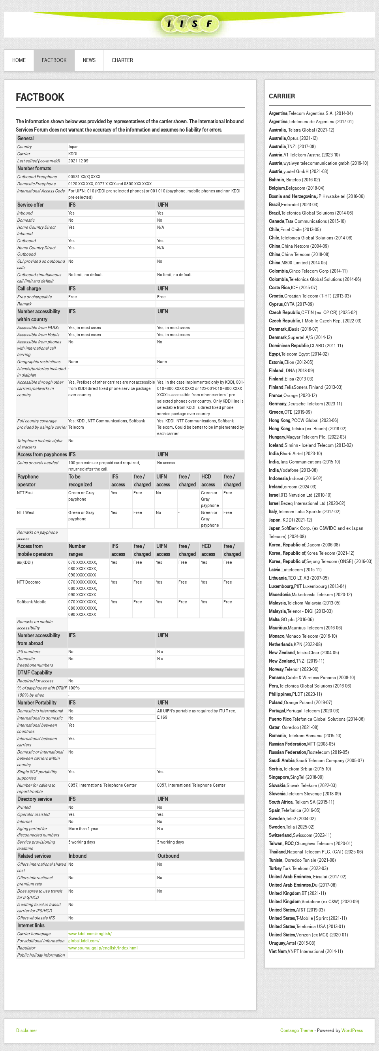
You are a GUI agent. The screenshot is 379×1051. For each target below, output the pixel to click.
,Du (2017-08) (303, 885)
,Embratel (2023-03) (294, 205)
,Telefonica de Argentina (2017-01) (311, 122)
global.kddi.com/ (83, 941)
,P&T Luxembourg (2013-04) (307, 586)
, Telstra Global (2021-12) (301, 130)
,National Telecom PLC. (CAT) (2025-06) (316, 852)
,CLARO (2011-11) (306, 346)
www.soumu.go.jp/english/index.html (103, 948)
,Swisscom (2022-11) (300, 835)
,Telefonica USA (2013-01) (307, 926)
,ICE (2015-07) (293, 287)
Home (19, 60)
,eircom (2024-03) (293, 487)
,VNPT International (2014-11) (306, 951)
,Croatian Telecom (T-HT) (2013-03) (310, 296)
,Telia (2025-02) (292, 827)
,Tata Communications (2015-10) (307, 221)
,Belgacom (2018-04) (297, 188)
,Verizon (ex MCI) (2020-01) (308, 935)
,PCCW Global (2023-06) (303, 420)
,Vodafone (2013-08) (293, 470)
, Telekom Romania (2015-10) (305, 736)
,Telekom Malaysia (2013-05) (305, 603)
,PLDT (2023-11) (295, 694)
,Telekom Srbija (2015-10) (300, 769)
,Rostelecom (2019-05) (309, 752)
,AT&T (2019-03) (297, 910)
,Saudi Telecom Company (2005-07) (316, 760)
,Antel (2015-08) (292, 943)
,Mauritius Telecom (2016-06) (305, 628)
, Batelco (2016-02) (294, 180)
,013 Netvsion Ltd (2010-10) (300, 495)
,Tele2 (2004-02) (292, 819)
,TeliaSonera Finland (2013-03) (306, 387)
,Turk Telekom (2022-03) (298, 868)
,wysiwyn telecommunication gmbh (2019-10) (318, 163)
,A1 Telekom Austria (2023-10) (304, 155)
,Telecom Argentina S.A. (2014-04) (311, 113)
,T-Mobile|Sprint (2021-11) (308, 918)
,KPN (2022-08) (295, 644)
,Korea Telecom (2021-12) (312, 553)
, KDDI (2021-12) (290, 520)
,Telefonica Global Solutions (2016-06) (310, 686)
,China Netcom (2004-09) (299, 246)
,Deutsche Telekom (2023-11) (305, 404)
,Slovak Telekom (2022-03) (303, 785)
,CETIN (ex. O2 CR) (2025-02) (313, 312)
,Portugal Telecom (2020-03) (304, 711)
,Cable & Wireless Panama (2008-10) (312, 677)
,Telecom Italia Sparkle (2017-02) (305, 512)
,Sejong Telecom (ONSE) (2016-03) (321, 561)
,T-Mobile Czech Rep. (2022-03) (315, 321)
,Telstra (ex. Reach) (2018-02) (308, 429)
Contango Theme (296, 1030)
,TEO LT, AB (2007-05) (299, 578)
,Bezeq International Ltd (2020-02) (307, 503)
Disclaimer (26, 1030)
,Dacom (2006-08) (304, 545)
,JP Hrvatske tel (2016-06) (317, 196)
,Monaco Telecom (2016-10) (303, 636)
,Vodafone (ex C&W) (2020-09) (314, 901)
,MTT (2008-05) (302, 744)
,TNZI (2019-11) (297, 661)
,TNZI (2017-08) (292, 146)
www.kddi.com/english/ (90, 933)
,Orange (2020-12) (293, 395)
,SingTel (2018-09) (296, 777)
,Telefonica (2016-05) (295, 810)
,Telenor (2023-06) (294, 669)
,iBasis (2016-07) (294, 329)
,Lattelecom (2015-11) (295, 570)
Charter (122, 60)
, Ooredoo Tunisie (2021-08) (302, 860)
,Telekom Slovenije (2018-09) (305, 794)
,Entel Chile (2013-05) (295, 229)
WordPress (352, 1030)
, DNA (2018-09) (291, 370)
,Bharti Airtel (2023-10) (295, 453)
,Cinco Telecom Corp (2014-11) (308, 271)
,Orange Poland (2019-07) (300, 702)
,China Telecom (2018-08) (299, 254)
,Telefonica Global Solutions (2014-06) (311, 213)
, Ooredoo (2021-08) (294, 727)
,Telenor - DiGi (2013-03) (301, 611)
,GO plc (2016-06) (291, 619)
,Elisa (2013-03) (291, 379)
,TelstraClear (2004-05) (304, 653)
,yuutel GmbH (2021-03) (298, 171)
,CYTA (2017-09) (291, 304)
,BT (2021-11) (297, 893)
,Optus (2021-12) (293, 138)
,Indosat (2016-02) (296, 478)
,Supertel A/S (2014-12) (300, 337)
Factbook (54, 60)
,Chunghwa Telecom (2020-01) (311, 843)
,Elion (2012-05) (291, 362)
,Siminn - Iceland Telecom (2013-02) (311, 445)
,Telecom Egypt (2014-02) (299, 354)
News (89, 60)
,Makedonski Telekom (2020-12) (310, 594)
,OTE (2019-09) (290, 412)
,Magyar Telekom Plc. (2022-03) (307, 437)
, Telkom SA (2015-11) (301, 802)
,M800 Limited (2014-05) (298, 263)
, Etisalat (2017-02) (308, 877)
